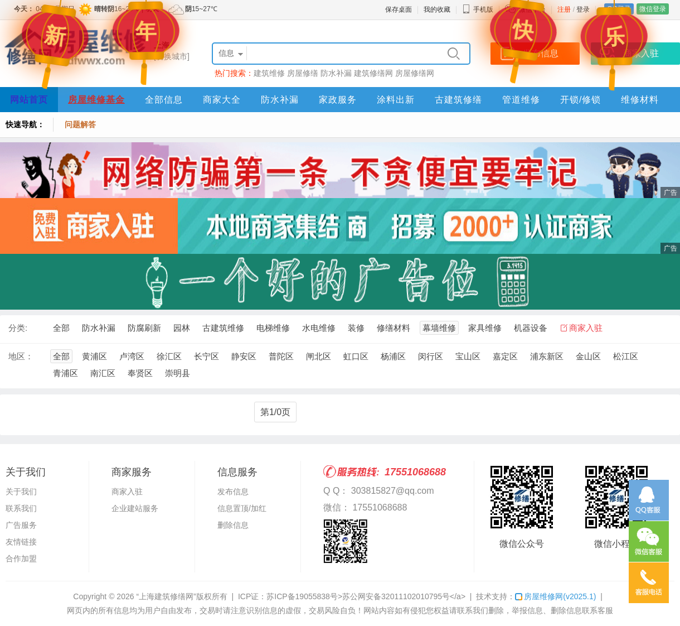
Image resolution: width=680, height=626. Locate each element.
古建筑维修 (223, 328)
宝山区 (467, 356)
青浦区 (65, 373)
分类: (17, 328)
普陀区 (281, 356)
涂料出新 (396, 99)
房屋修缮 (302, 73)
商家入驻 (586, 328)
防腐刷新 (144, 328)
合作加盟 (21, 558)
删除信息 (233, 525)
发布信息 (233, 491)
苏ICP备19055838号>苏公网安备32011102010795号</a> (365, 596)
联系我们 (21, 508)
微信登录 (652, 9)
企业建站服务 (134, 508)
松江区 (625, 356)
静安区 (243, 356)
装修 (356, 328)
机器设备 (530, 328)
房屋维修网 (555, 596)
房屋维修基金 (96, 99)
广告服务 (21, 525)
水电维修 (319, 328)
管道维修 (521, 99)
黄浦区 (94, 356)
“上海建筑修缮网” (166, 596)
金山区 (588, 356)
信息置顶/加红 (241, 508)
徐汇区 (169, 356)
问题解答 (80, 124)
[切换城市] (172, 56)
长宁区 (206, 356)
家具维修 (485, 328)
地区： (20, 356)
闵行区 (430, 356)
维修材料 (640, 99)
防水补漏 (336, 73)
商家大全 (222, 99)
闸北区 (318, 356)
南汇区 (102, 373)
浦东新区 (547, 356)
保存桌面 (398, 9)
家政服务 (338, 99)
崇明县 (177, 373)
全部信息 (164, 99)
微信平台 (532, 9)
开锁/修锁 (580, 99)
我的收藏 (437, 9)
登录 (583, 9)
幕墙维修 (439, 328)
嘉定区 (505, 356)
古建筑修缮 (458, 99)
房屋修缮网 (414, 73)
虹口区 (355, 356)
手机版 (477, 9)
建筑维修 (269, 73)
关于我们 (21, 491)
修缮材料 (393, 328)
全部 (61, 328)
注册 (564, 9)
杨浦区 (393, 356)
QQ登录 (619, 9)
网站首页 (29, 99)
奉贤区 (140, 373)
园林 (181, 328)
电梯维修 (273, 328)
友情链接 (21, 541)
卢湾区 (131, 356)
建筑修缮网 (373, 73)
